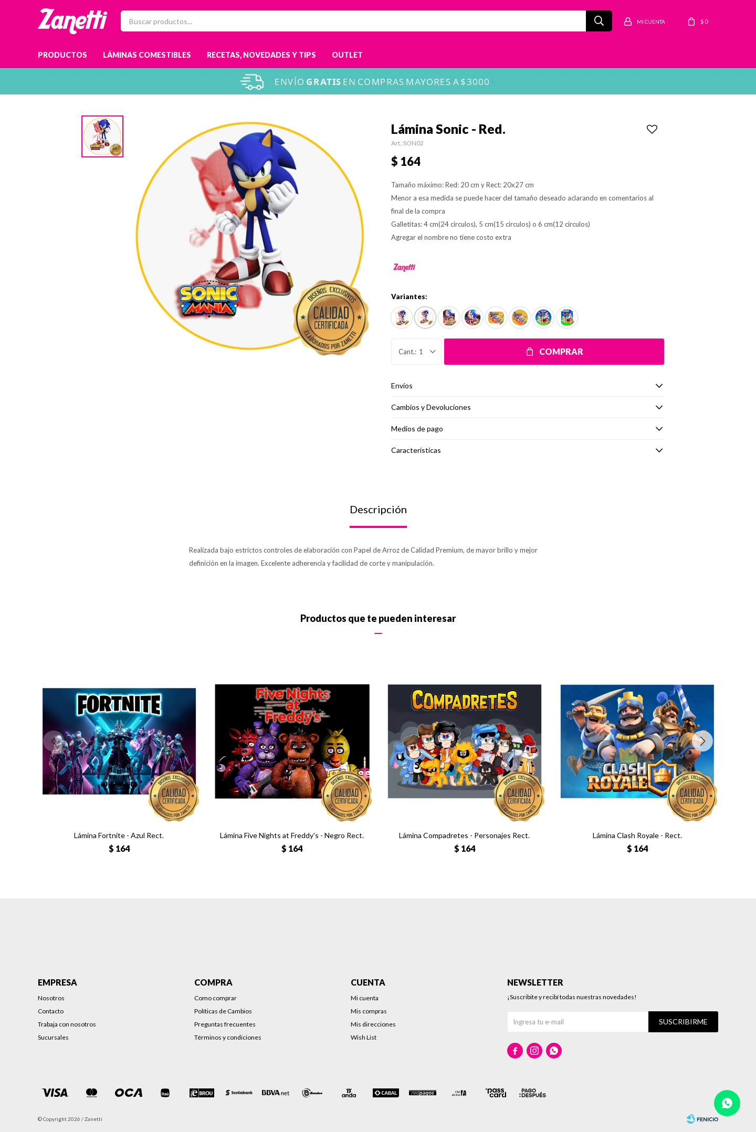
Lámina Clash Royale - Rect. (637, 835)
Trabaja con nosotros (67, 1024)
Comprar (561, 351)
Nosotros (51, 998)
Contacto (51, 1011)
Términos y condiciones (227, 1037)
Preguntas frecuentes (225, 1024)
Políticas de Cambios (223, 1011)
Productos (62, 54)
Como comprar (215, 998)
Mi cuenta (365, 998)
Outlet (347, 54)
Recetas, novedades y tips (261, 54)
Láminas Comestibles (147, 54)
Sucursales (53, 1037)
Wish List (363, 1037)
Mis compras (369, 1011)
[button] (702, 741)
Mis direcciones (373, 1024)
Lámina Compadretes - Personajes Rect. (464, 835)
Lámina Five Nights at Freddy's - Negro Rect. (292, 835)
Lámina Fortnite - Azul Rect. (119, 835)
